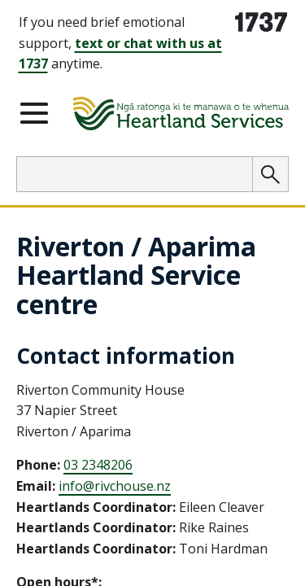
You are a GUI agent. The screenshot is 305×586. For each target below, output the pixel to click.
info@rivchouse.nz (115, 486)
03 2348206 (98, 465)
